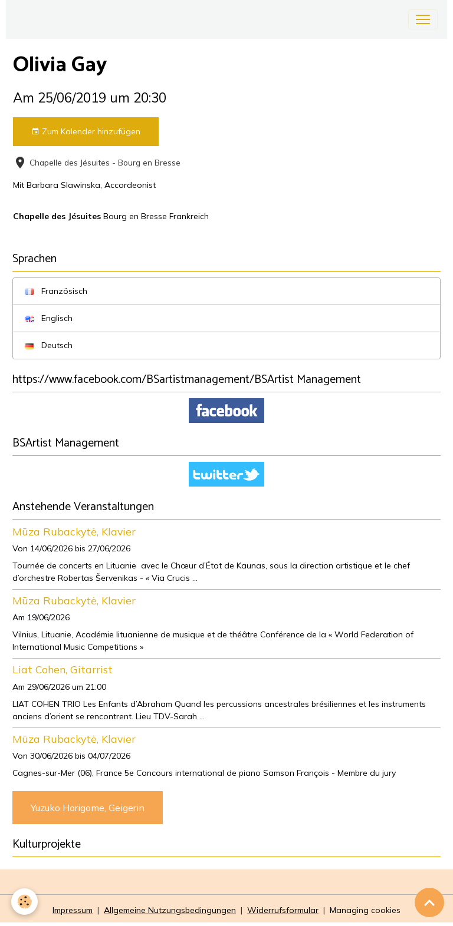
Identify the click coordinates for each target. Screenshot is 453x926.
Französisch (56, 291)
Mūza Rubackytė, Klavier (74, 531)
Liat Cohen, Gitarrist (62, 669)
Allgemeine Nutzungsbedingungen (170, 910)
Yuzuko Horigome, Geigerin (88, 807)
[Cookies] (25, 901)
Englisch (49, 318)
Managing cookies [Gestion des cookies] (365, 910)
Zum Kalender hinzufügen (85, 131)
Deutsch (49, 345)
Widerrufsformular (283, 910)
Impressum (72, 910)
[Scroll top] (429, 902)
